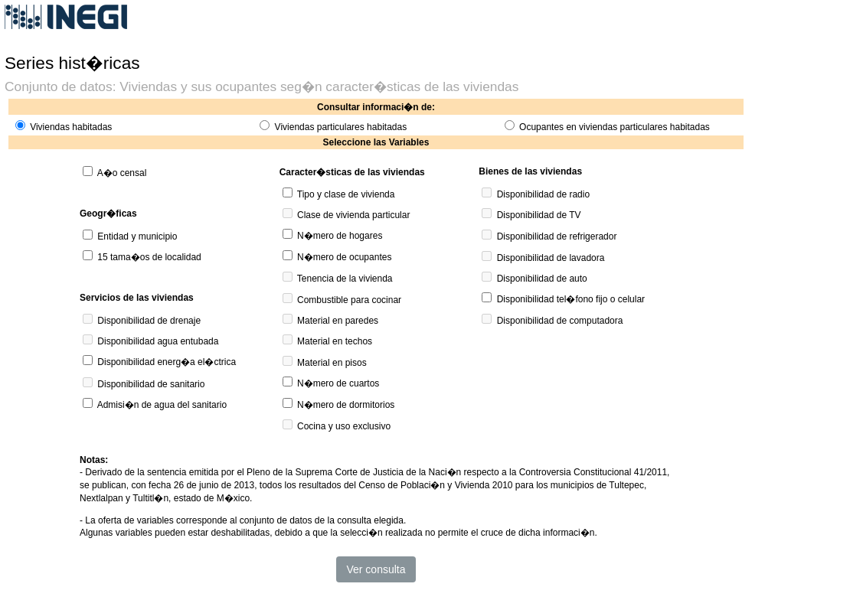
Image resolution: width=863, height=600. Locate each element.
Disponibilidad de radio (543, 194)
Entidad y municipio (137, 236)
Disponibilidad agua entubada (157, 341)
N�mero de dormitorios (345, 404)
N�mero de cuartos (338, 383)
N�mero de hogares (339, 235)
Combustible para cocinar (349, 300)
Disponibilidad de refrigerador (557, 236)
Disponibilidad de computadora (560, 320)
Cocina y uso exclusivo (344, 426)
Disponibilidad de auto (542, 278)
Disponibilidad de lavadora (551, 258)
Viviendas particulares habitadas (341, 127)
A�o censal (122, 173)
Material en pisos (332, 362)
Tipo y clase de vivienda (346, 194)
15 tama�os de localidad (149, 257)
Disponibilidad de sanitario (150, 384)
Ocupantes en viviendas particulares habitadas (614, 127)
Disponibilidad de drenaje (149, 320)
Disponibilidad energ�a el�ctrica (166, 362)
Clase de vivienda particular (353, 215)
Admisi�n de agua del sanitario (162, 404)
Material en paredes (337, 320)
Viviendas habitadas (71, 127)
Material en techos (334, 341)
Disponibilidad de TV (539, 215)
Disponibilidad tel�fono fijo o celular (571, 299)
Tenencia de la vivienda (345, 278)
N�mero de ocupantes (344, 257)
